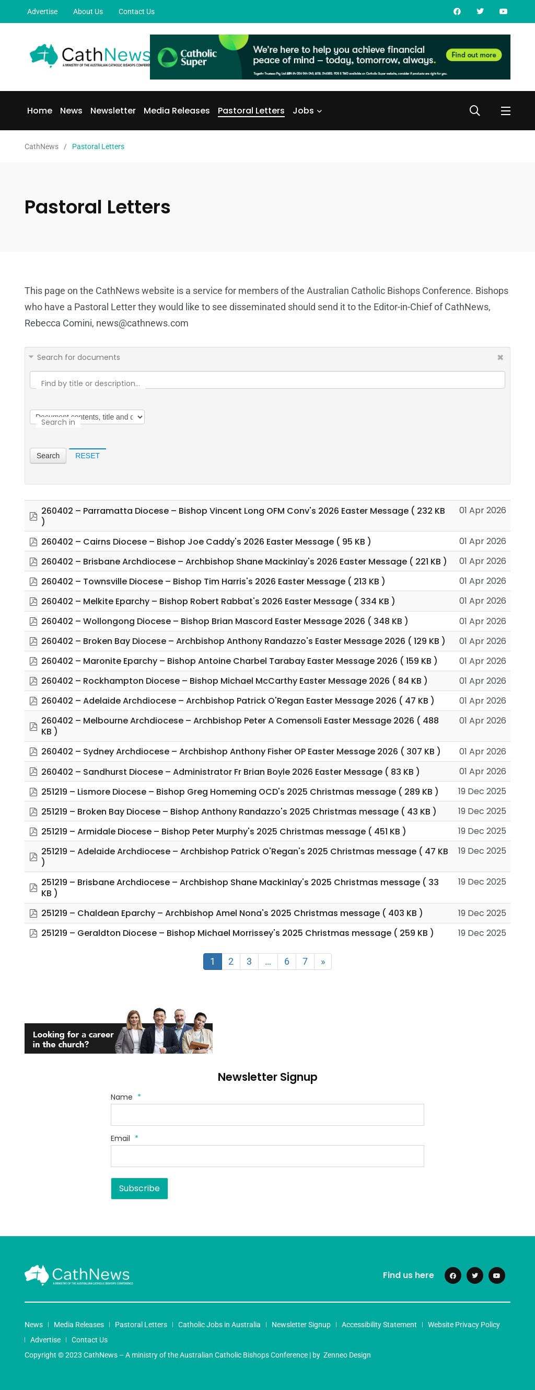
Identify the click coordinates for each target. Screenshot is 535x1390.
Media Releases (177, 111)
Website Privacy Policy (464, 1324)
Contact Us (137, 11)
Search (48, 455)
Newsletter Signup (301, 1324)
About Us (88, 11)
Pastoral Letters (251, 111)
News (71, 111)
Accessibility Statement (379, 1324)
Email (124, 1138)
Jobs (303, 111)
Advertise (42, 11)
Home (39, 111)
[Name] (267, 1115)
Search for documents (78, 357)
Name (126, 1097)
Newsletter (113, 111)
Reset (87, 455)
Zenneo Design (347, 1355)
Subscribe (139, 1188)
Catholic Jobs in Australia (219, 1324)
